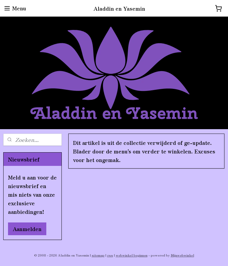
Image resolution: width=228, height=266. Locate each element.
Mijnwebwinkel (182, 255)
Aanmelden (27, 229)
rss (110, 255)
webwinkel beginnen (132, 255)
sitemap (98, 255)
